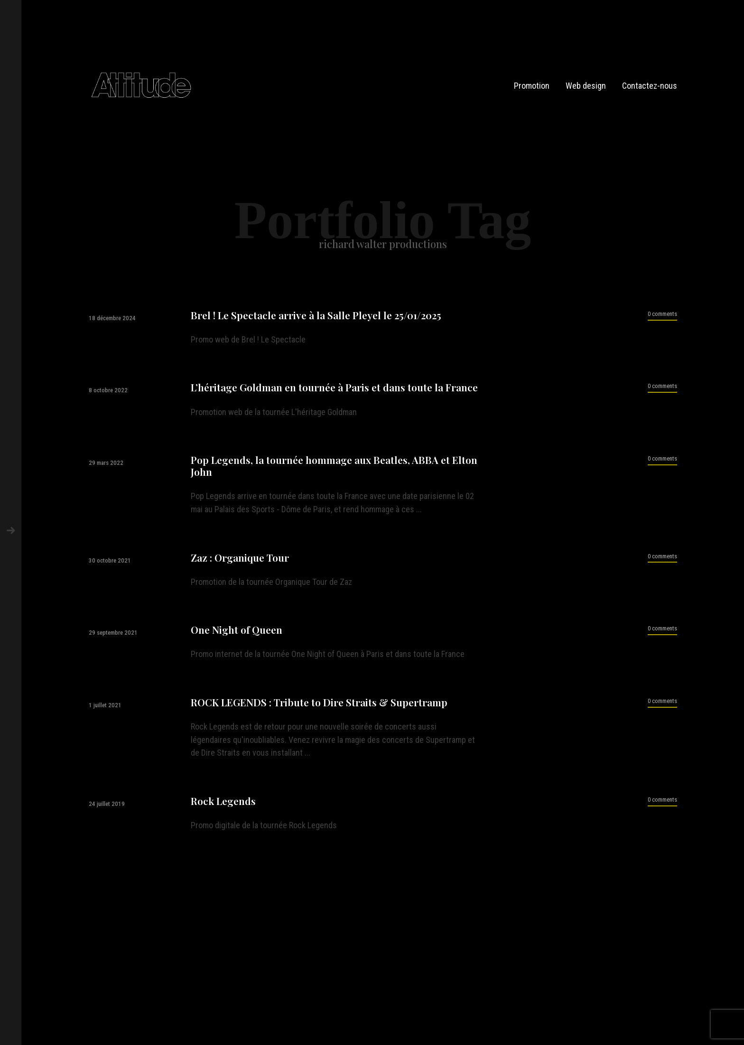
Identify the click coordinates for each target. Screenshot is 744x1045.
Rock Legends (223, 801)
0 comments (662, 313)
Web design (586, 86)
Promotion (531, 86)
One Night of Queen (236, 630)
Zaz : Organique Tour (240, 558)
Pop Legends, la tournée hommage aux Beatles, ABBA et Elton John (334, 466)
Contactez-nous (649, 86)
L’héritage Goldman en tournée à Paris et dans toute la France (334, 387)
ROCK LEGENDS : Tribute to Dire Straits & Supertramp (319, 702)
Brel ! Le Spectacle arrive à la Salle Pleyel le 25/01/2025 (316, 315)
